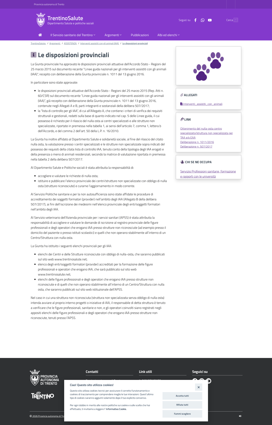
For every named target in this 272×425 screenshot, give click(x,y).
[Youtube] (202, 20)
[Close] (198, 386)
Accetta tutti (182, 396)
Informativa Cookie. (116, 409)
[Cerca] (234, 20)
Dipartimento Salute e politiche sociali (70, 23)
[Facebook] (187, 20)
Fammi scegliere (182, 413)
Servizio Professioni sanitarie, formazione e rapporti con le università (208, 174)
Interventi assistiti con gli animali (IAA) (99, 43)
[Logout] (240, 416)
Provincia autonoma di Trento (49, 4)
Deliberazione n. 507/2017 (196, 146)
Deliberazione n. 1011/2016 (197, 142)
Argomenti (55, 43)
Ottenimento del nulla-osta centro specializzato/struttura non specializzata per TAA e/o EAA (206, 133)
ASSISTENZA (70, 43)
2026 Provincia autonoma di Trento (49, 416)
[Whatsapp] (194, 20)
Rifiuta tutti (182, 404)
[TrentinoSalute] (40, 20)
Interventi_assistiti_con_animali (201, 104)
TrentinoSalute (65, 18)
